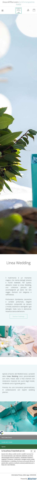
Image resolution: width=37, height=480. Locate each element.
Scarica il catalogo (18, 316)
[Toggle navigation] (2, 10)
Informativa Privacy (16, 475)
